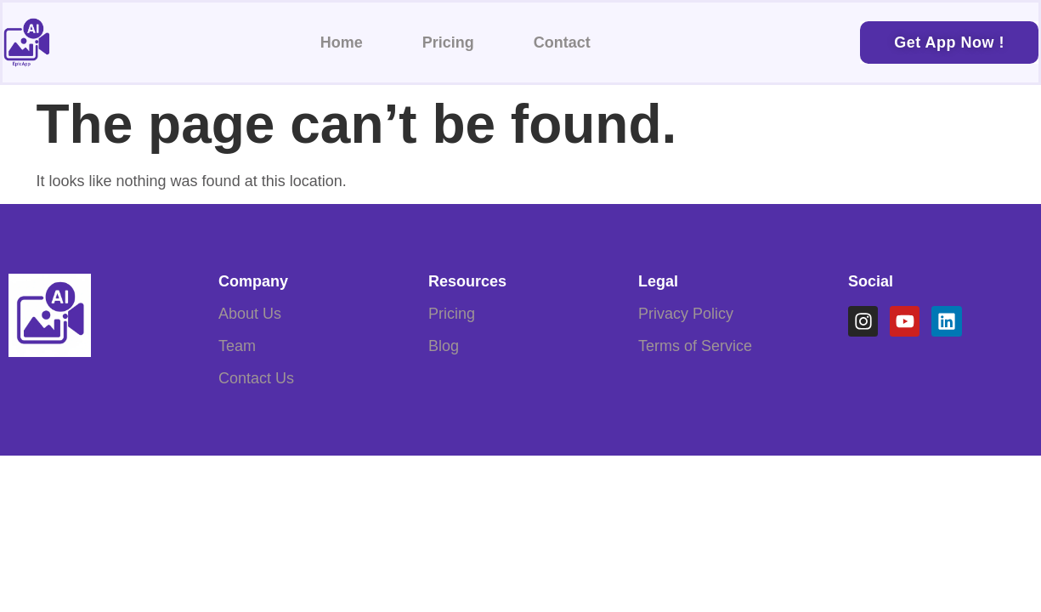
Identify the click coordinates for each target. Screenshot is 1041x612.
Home (341, 42)
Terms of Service (695, 345)
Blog (443, 345)
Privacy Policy (685, 313)
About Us (249, 313)
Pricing (448, 42)
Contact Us (256, 378)
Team (237, 345)
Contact (562, 42)
